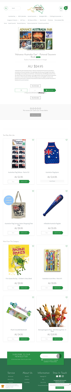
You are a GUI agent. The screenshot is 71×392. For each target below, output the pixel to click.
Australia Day (11, 16)
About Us (27, 376)
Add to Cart (49, 90)
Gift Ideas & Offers (32, 20)
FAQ (43, 379)
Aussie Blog (26, 382)
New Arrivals (43, 20)
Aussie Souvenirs (32, 16)
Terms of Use (43, 382)
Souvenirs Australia (24, 80)
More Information (35, 86)
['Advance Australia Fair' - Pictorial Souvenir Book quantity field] (35, 90)
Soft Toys (22, 20)
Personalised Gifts (59, 20)
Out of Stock (52, 181)
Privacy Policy (54, 361)
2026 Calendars (22, 16)
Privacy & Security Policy (43, 385)
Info (45, 92)
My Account (10, 376)
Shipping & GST (43, 376)
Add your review (35, 115)
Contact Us (27, 379)
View (13, 181)
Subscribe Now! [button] (59, 387)
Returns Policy (11, 379)
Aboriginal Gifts (43, 16)
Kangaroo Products (12, 20)
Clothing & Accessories (55, 16)
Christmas (50, 20)
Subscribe (11, 382)
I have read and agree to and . (50, 360)
